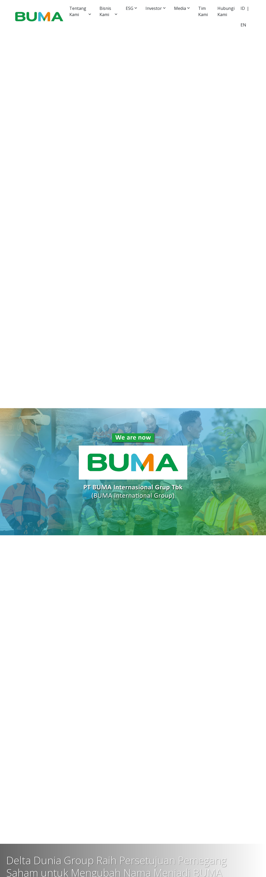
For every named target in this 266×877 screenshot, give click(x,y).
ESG (129, 8)
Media (180, 8)
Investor (153, 8)
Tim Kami (203, 11)
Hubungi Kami (226, 11)
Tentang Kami (77, 11)
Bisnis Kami (105, 11)
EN (243, 25)
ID (243, 8)
